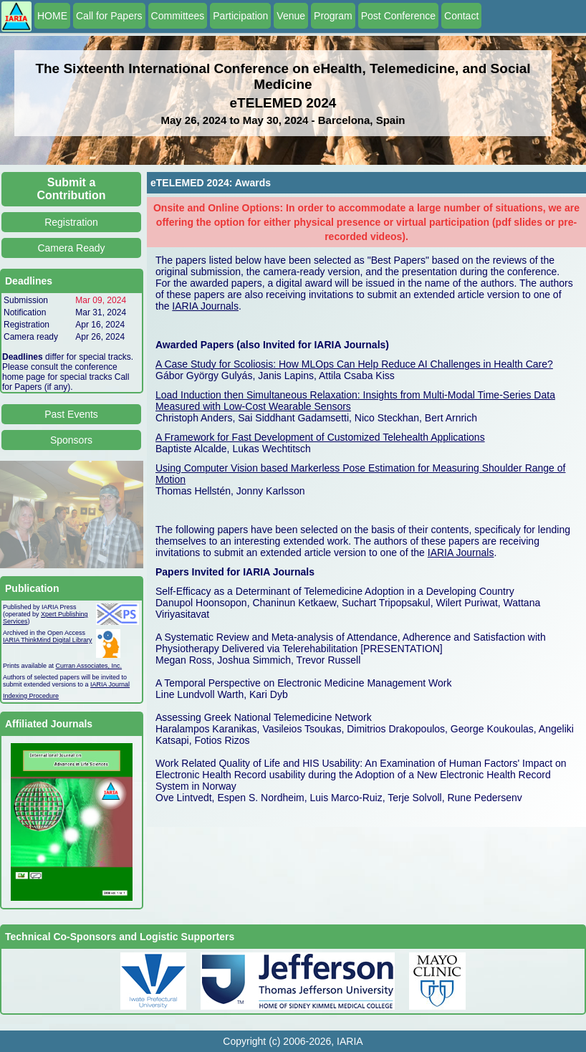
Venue (291, 15)
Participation (240, 15)
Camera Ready (71, 248)
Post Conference (398, 15)
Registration (71, 222)
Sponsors (71, 440)
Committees (178, 15)
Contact (461, 15)
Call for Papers (109, 15)
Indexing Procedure (31, 695)
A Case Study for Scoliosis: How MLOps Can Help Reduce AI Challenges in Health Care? (354, 364)
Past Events (71, 414)
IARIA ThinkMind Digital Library (47, 640)
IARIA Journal (110, 684)
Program (333, 15)
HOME (52, 15)
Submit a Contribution (71, 188)
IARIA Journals (205, 306)
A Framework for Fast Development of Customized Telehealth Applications (320, 437)
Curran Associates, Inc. (89, 665)
